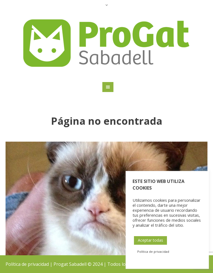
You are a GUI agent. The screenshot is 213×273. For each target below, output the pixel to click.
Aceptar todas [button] (150, 240)
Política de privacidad (27, 264)
